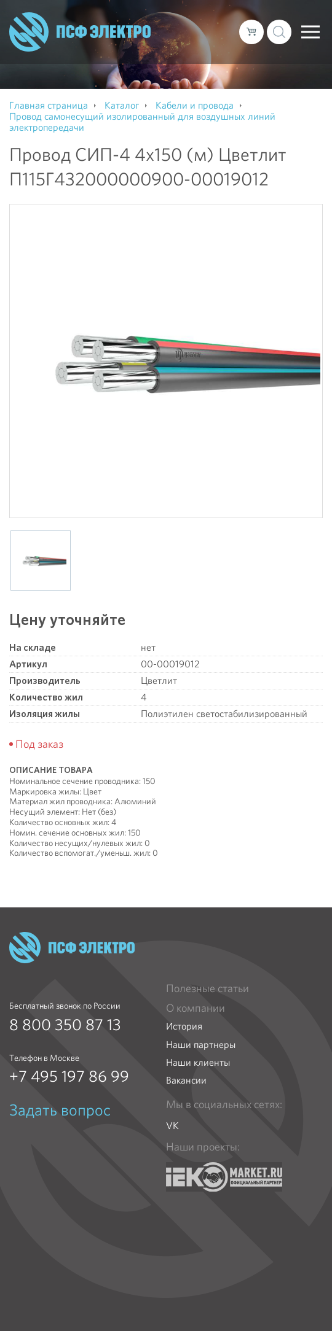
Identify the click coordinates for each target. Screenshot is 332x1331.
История (184, 1026)
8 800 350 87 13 (65, 1024)
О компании (195, 1008)
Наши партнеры (200, 1044)
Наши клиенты (198, 1062)
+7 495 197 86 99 (69, 1076)
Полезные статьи (207, 988)
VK (172, 1125)
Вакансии (186, 1080)
